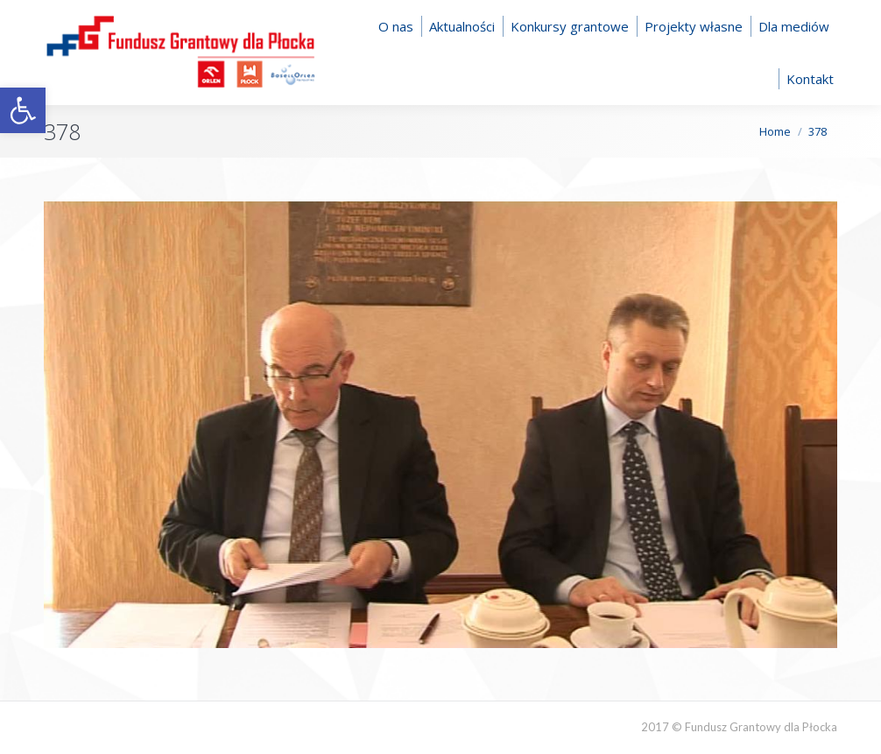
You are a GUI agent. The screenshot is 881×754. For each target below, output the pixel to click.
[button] (23, 110)
